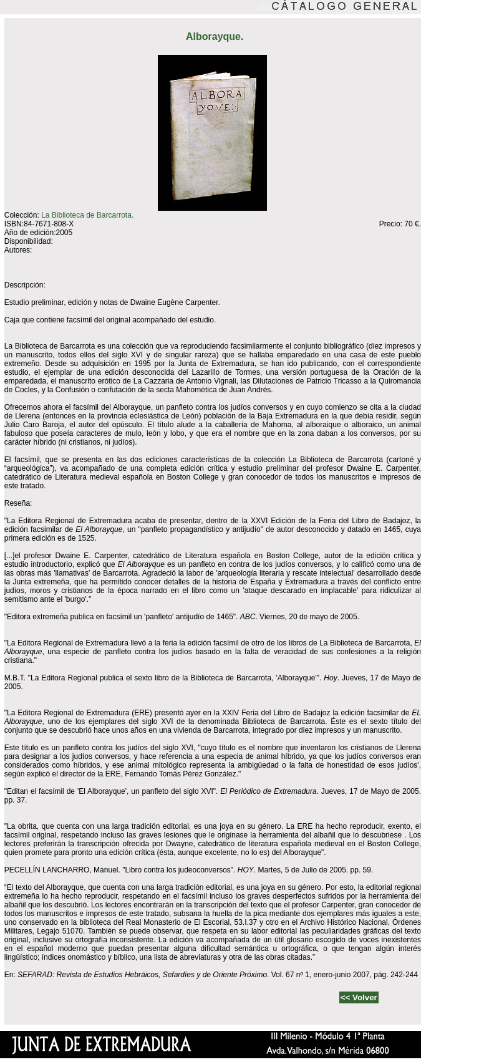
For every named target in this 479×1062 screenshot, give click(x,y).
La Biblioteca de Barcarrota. (87, 215)
